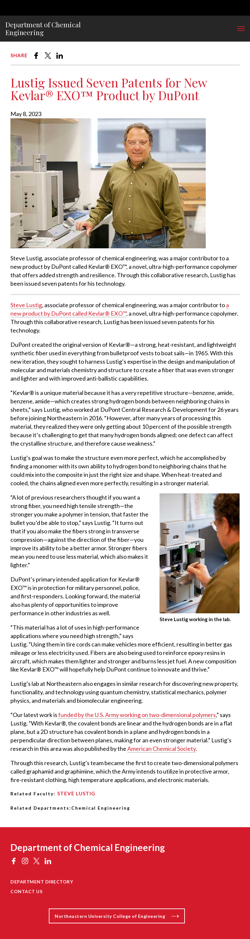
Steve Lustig (26, 304)
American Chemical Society (161, 748)
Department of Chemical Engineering (43, 28)
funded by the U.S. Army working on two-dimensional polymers (137, 714)
